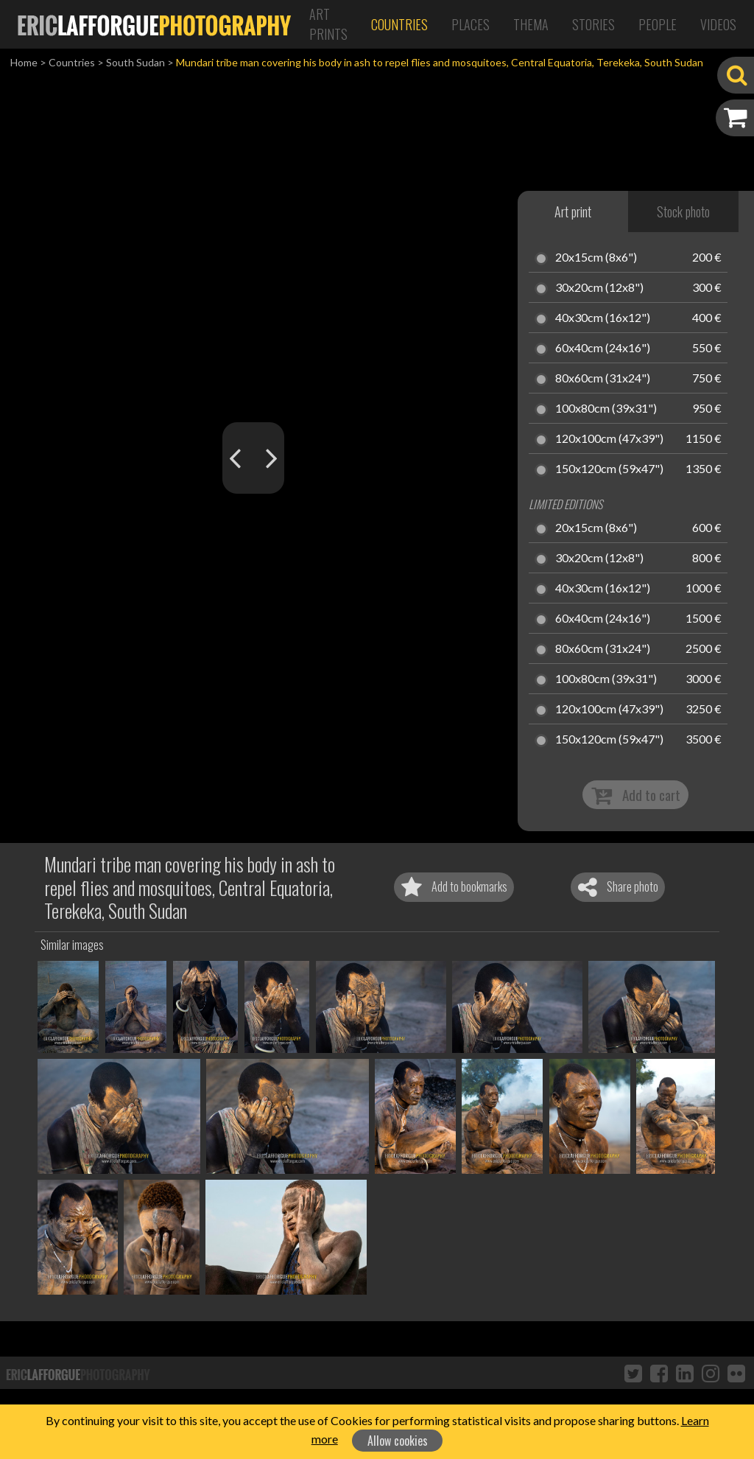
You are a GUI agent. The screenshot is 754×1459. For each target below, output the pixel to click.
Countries (399, 24)
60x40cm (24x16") (602, 348)
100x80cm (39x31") (606, 409)
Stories (593, 24)
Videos (718, 24)
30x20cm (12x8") (599, 288)
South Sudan (135, 62)
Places (470, 24)
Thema (531, 24)
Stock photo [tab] (683, 211)
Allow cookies (397, 1440)
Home (24, 62)
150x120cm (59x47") (609, 469)
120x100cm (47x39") (609, 439)
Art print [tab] (572, 211)
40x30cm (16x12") (602, 318)
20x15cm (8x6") (596, 258)
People (657, 24)
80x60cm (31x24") (602, 379)
